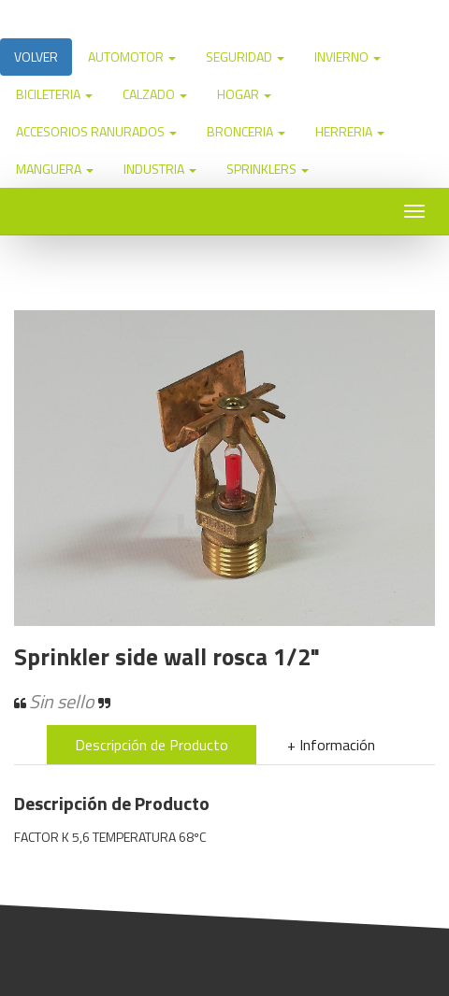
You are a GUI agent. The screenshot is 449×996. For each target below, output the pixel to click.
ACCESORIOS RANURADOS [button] (96, 131)
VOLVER (36, 56)
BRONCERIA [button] (246, 131)
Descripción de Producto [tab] (151, 744)
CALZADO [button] (155, 94)
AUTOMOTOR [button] (132, 56)
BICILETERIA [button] (54, 94)
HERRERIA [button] (349, 131)
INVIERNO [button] (347, 56)
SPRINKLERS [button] (267, 168)
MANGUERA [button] (55, 168)
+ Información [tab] (331, 744)
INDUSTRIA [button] (159, 168)
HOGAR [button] (244, 94)
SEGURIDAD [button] (245, 56)
